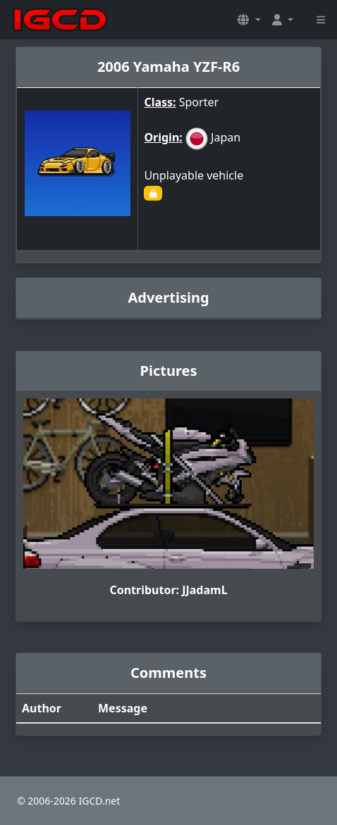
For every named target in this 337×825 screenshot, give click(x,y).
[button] (249, 20)
